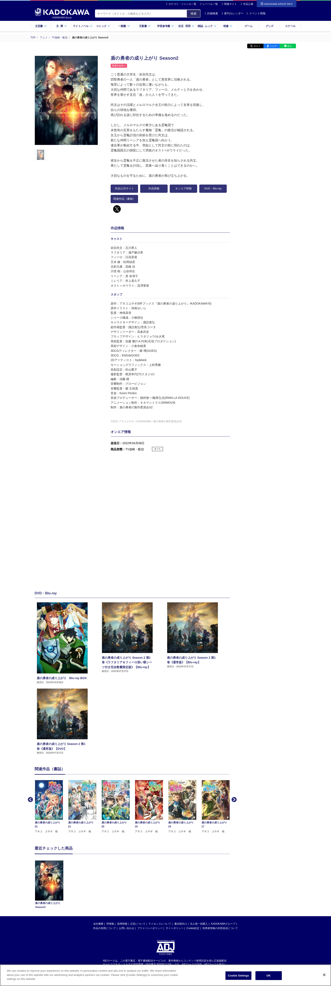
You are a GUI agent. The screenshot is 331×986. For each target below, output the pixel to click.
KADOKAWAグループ (223, 923)
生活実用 (186, 26)
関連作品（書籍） (124, 198)
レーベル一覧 (210, 4)
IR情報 (110, 923)
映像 (227, 26)
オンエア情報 (183, 188)
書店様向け (180, 923)
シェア (273, 46)
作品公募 (248, 4)
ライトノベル (82, 26)
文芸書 (41, 26)
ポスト (257, 46)
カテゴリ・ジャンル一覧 (182, 4)
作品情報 (153, 188)
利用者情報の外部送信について (220, 928)
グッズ (269, 26)
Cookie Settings (238, 975)
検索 (194, 13)
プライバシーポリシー (150, 928)
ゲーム (248, 26)
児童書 (145, 26)
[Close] (324, 974)
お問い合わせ (126, 928)
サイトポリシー (174, 928)
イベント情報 (256, 13)
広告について (137, 923)
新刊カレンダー (232, 13)
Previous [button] (30, 799)
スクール (290, 26)
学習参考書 (165, 26)
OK (268, 975)
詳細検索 (211, 13)
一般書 (124, 26)
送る (289, 46)
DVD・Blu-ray (213, 188)
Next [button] (234, 799)
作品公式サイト (124, 188)
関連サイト (230, 4)
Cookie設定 (192, 928)
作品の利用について (104, 928)
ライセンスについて (159, 923)
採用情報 (122, 923)
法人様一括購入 (199, 923)
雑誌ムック (207, 26)
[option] (51, 806)
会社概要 (98, 923)
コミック (103, 26)
